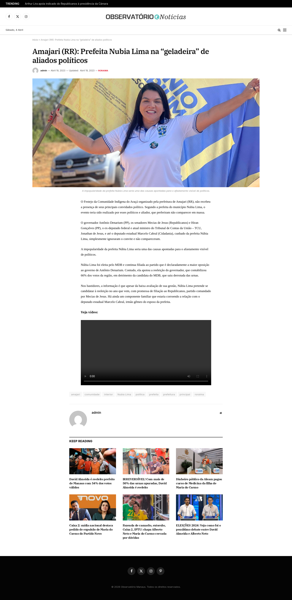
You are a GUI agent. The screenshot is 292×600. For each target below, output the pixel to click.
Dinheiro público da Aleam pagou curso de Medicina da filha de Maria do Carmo (199, 483)
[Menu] (284, 30)
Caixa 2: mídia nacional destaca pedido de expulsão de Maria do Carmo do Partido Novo (91, 529)
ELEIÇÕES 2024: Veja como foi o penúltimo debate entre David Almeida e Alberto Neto (198, 529)
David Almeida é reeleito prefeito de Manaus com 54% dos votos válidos (92, 483)
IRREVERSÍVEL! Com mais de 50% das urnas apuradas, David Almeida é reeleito (144, 483)
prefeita (153, 394)
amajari (75, 394)
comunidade (92, 394)
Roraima (103, 70)
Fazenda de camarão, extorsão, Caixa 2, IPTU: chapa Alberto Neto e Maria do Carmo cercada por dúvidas (144, 531)
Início (35, 39)
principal (185, 394)
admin (43, 70)
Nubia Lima (124, 394)
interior (108, 394)
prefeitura (169, 394)
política (140, 394)
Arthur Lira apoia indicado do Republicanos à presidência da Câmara (66, 3)
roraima (199, 394)
